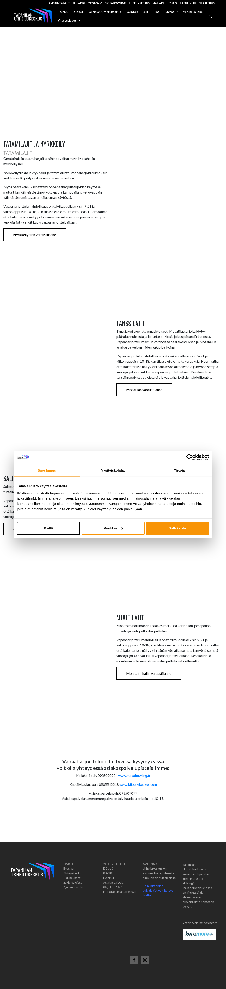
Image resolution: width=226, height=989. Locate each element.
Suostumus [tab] (47, 470)
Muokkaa (113, 528)
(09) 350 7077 (112, 887)
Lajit (145, 11)
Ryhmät (171, 11)
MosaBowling (115, 3)
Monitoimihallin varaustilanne (148, 673)
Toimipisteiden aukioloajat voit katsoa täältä (158, 890)
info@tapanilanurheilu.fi (119, 891)
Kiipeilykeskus (139, 3)
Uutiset (78, 11)
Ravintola (131, 11)
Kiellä (48, 528)
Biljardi (79, 3)
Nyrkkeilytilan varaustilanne (34, 234)
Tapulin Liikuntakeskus (197, 3)
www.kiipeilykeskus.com (138, 784)
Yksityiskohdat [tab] (113, 470)
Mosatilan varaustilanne (144, 389)
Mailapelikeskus (165, 3)
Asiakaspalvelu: (113, 882)
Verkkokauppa (193, 11)
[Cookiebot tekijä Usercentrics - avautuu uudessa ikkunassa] (189, 457)
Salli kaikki (177, 528)
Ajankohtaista (73, 887)
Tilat (156, 11)
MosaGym (95, 3)
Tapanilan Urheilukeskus (104, 11)
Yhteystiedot (72, 873)
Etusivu (63, 11)
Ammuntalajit (59, 3)
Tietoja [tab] (179, 470)
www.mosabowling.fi (134, 775)
